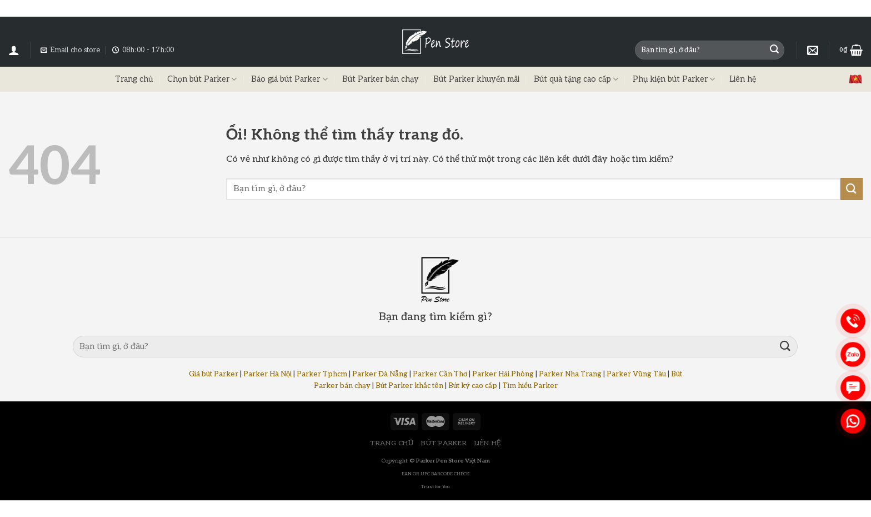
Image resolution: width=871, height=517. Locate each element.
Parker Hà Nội (267, 374)
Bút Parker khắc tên (409, 385)
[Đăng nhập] (13, 50)
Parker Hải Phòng (503, 374)
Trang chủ (134, 79)
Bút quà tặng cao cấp (576, 79)
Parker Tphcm (322, 374)
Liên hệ (742, 79)
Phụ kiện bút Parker (674, 79)
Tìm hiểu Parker (530, 385)
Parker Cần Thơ (440, 374)
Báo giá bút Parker (289, 79)
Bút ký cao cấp (472, 385)
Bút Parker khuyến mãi (476, 79)
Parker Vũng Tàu (636, 374)
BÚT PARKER (444, 443)
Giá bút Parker (213, 374)
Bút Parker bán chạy (380, 79)
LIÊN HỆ (487, 443)
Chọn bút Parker (202, 79)
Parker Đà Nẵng (380, 374)
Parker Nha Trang (570, 374)
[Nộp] (774, 50)
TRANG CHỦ (392, 443)
